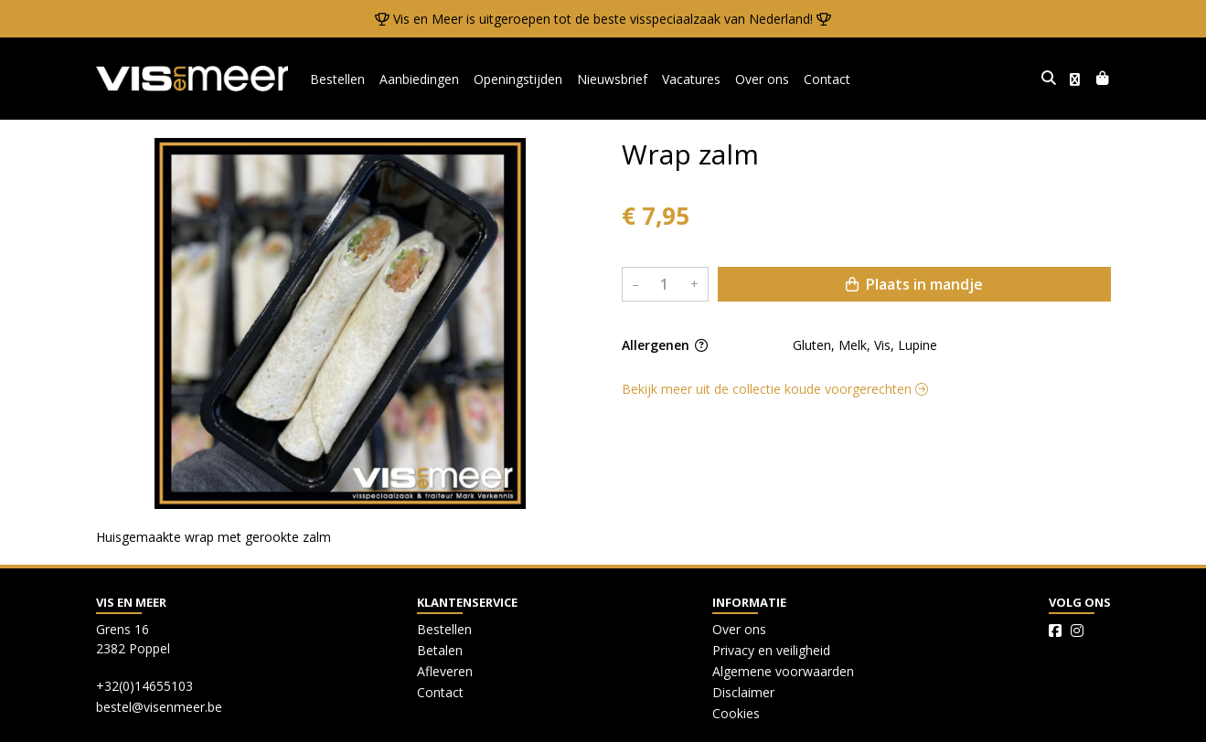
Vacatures (691, 79)
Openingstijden (518, 79)
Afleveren (445, 671)
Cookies (736, 713)
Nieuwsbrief (612, 79)
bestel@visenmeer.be (159, 707)
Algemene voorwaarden (783, 671)
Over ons (762, 79)
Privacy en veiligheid (771, 650)
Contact (827, 79)
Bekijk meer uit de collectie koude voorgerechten (775, 389)
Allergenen (665, 345)
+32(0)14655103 (144, 685)
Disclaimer (743, 692)
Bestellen (337, 79)
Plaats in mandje (914, 284)
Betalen (440, 650)
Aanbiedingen (419, 79)
